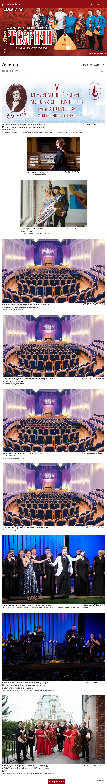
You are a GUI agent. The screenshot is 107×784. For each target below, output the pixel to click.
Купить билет (97, 53)
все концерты (94, 64)
